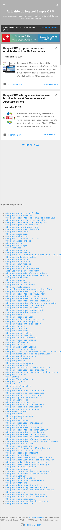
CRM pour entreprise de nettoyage (24, 419)
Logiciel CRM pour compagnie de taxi (26, 234)
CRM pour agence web (17, 381)
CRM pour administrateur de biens (24, 370)
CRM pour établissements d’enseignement (28, 438)
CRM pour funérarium (17, 446)
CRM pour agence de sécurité (21, 175)
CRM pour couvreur (15, 240)
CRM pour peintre (15, 335)
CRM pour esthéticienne (18, 435)
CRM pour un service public (21, 503)
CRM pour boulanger (16, 199)
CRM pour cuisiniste (17, 405)
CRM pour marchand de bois (20, 329)
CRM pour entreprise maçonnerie (23, 278)
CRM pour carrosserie (17, 207)
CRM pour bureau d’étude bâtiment (24, 386)
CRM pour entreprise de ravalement (25, 256)
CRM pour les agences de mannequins (26, 172)
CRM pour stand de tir (18, 351)
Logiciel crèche (14, 402)
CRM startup (12, 354)
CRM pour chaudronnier (18, 218)
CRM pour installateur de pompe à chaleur (29, 451)
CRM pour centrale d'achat (20, 213)
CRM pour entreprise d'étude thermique (27, 427)
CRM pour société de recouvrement (24, 476)
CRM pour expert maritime (20, 283)
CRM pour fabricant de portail (23, 289)
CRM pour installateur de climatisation (28, 449)
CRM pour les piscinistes (20, 321)
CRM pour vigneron (15, 359)
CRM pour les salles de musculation (26, 468)
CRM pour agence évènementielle (23, 378)
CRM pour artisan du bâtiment (22, 191)
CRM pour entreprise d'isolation (24, 272)
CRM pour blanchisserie (18, 164)
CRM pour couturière (17, 237)
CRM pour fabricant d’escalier (23, 291)
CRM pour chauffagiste (18, 221)
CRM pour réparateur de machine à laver (28, 343)
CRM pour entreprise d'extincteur (24, 270)
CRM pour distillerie (17, 248)
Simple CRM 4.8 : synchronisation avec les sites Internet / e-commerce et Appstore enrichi (27, 98)
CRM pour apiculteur (17, 188)
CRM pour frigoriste (17, 299)
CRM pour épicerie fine (18, 281)
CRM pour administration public (23, 481)
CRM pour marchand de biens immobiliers (28, 327)
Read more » (51, 84)
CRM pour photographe (17, 340)
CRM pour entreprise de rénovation (25, 421)
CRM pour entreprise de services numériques (31, 167)
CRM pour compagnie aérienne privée (26, 232)
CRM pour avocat (14, 196)
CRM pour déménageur (17, 411)
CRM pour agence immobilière (21, 177)
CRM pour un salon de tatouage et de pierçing (32, 348)
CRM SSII (10, 362)
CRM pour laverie (15, 316)
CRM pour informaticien (18, 313)
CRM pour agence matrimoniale (22, 180)
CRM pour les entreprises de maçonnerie (28, 465)
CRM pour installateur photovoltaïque (27, 457)
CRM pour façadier (15, 294)
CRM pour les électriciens (20, 318)
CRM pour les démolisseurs (20, 459)
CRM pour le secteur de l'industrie (26, 495)
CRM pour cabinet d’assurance (22, 392)
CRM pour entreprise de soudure (23, 259)
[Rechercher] (57, 5)
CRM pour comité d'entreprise (22, 226)
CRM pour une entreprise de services (26, 500)
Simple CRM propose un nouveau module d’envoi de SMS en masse (24, 49)
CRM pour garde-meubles (18, 302)
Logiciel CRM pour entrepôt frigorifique (29, 251)
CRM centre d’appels (17, 394)
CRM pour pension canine (19, 337)
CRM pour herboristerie (18, 305)
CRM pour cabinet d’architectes (23, 389)
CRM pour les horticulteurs (21, 308)
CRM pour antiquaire (17, 186)
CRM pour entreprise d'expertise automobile (31, 267)
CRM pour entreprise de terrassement (26, 262)
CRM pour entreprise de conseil (23, 413)
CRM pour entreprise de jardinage (24, 253)
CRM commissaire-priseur (19, 400)
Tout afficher (50, 27)
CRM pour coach (13, 397)
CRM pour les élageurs (18, 462)
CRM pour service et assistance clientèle (29, 487)
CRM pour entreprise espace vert (24, 275)
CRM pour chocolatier (17, 224)
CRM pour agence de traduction (23, 375)
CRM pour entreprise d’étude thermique (27, 264)
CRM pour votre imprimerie (20, 310)
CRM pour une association (20, 497)
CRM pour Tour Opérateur (19, 356)
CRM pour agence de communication (24, 373)
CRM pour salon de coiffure (21, 473)
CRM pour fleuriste (16, 297)
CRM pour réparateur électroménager (26, 346)
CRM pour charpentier (17, 215)
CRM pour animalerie (17, 183)
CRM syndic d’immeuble (18, 365)
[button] (56, 48)
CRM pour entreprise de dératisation (26, 416)
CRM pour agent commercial (20, 384)
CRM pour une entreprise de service (26, 484)
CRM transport (13, 367)
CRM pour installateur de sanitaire (26, 454)
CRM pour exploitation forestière (24, 286)
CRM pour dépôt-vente (17, 243)
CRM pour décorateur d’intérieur (24, 408)
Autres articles (30, 145)
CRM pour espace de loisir (20, 432)
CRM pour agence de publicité (22, 161)
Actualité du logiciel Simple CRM (31, 11)
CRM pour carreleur (16, 205)
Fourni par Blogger (31, 525)
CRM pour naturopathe (17, 332)
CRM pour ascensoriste (18, 194)
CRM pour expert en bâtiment (21, 443)
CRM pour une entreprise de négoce (25, 492)
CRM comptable (13, 202)
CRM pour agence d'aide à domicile (25, 169)
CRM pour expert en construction (24, 440)
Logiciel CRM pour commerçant (22, 229)
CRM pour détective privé (20, 245)
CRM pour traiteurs (16, 478)
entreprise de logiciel (36, 517)
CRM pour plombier (15, 470)
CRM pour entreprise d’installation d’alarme (31, 430)
